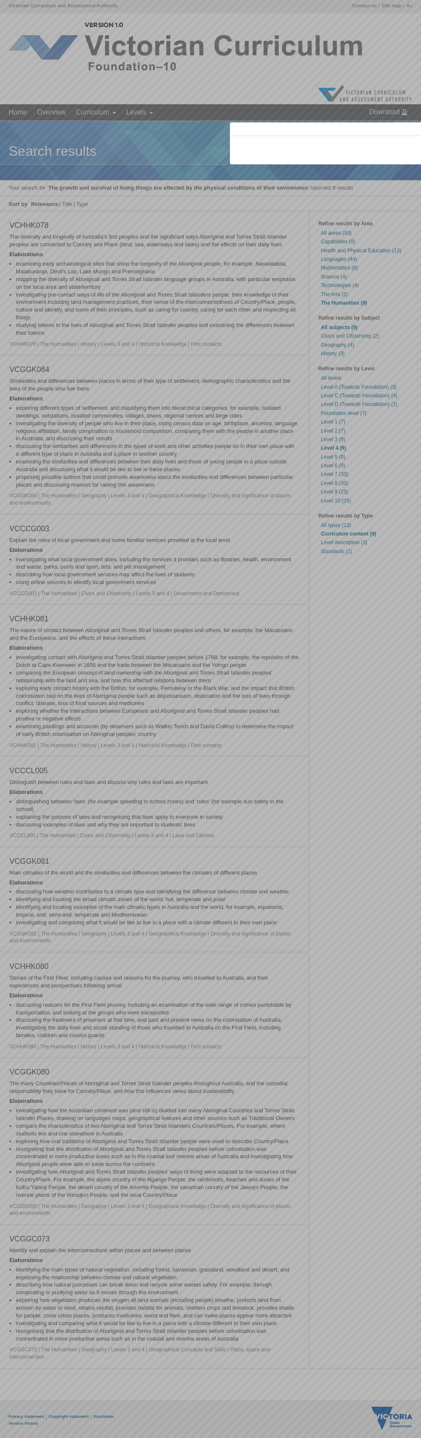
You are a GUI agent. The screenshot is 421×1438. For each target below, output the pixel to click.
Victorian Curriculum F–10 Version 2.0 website (329, 176)
